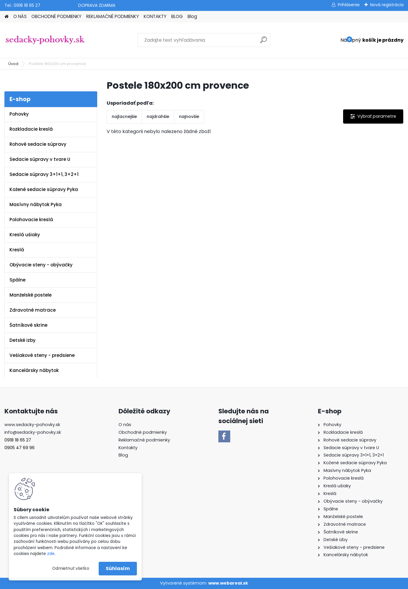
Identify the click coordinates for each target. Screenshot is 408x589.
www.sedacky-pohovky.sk (32, 425)
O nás (125, 425)
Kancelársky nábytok (34, 370)
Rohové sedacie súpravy (37, 144)
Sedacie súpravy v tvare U (39, 159)
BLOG (177, 16)
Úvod (13, 64)
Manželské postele (30, 295)
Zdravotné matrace (32, 310)
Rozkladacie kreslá (31, 129)
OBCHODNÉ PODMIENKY (56, 16)
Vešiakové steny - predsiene (42, 355)
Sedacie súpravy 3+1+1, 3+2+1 (44, 174)
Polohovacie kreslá (31, 219)
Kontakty (128, 448)
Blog (192, 16)
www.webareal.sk (228, 583)
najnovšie (189, 116)
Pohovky (19, 114)
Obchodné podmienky (143, 432)
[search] (263, 42)
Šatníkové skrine (28, 325)
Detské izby (22, 340)
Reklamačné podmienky (144, 440)
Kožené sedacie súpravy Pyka (43, 189)
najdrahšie (158, 116)
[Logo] (45, 40)
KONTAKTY (155, 16)
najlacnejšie (124, 116)
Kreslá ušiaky (24, 235)
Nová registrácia (387, 5)
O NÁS (20, 16)
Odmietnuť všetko (70, 568)
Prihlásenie (349, 5)
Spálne (17, 280)
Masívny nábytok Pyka (35, 204)
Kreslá (16, 250)
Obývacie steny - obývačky (41, 265)
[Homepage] (6, 16)
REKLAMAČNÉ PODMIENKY (112, 16)
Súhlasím (118, 568)
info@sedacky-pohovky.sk (32, 432)
